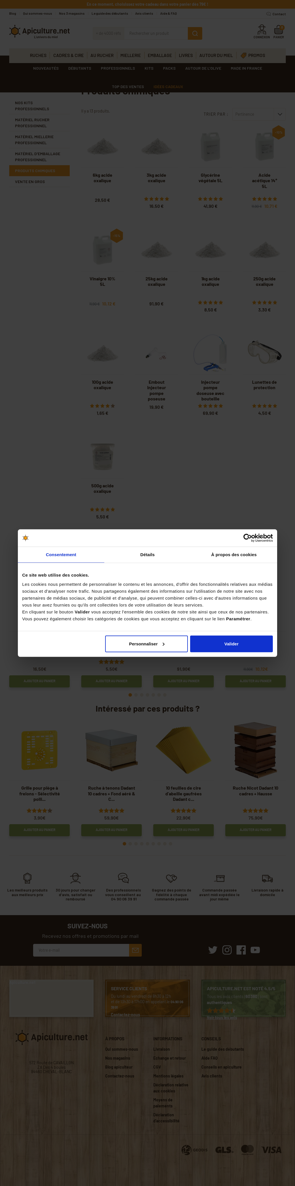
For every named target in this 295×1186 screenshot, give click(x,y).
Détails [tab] (147, 554)
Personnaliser (146, 643)
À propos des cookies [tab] (234, 554)
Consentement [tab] (61, 554)
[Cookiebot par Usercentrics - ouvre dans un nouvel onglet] (247, 538)
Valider (231, 643)
